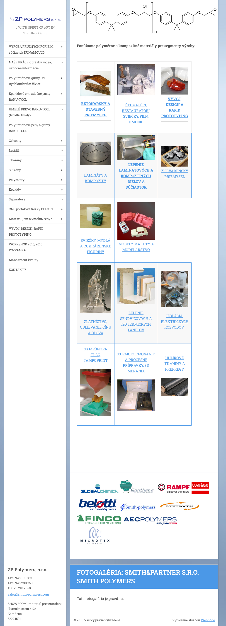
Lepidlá (14, 150)
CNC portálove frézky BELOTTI (32, 209)
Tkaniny (15, 160)
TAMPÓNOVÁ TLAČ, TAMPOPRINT (96, 355)
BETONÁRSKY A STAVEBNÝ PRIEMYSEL (95, 109)
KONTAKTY (17, 269)
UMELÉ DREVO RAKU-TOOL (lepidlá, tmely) (29, 112)
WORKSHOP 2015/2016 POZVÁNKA (25, 247)
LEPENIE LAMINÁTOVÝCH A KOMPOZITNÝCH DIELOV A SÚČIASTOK (136, 176)
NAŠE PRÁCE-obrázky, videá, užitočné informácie (30, 65)
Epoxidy (15, 189)
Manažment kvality (23, 260)
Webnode (208, 620)
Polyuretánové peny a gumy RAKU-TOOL (29, 128)
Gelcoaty (15, 140)
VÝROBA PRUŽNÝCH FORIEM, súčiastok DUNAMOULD (31, 49)
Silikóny (15, 170)
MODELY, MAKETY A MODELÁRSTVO (136, 244)
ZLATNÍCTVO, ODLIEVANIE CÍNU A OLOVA (95, 327)
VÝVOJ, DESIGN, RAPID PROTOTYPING (26, 231)
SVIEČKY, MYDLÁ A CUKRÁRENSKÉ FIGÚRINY (95, 246)
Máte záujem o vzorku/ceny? (30, 219)
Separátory (17, 199)
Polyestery (16, 179)
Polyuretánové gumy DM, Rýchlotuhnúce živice (27, 81)
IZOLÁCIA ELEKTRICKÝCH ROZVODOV (174, 321)
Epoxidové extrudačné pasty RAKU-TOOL (30, 96)
